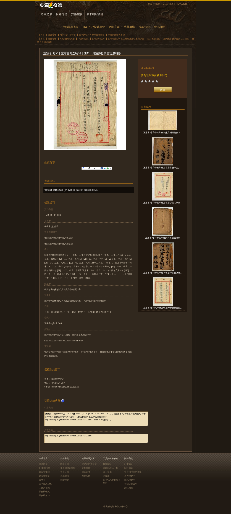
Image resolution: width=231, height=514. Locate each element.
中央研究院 (83, 39)
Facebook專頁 (169, 4)
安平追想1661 (45, 484)
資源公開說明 (130, 484)
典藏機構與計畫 (67, 39)
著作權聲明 (129, 476)
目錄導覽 (61, 14)
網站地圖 (128, 487)
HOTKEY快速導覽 (94, 26)
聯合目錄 (64, 464)
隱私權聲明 (129, 480)
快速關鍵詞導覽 (67, 468)
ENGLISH (182, 4)
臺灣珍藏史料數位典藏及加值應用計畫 (126, 39)
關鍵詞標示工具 (110, 468)
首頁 (150, 4)
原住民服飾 (44, 495)
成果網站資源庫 (89, 464)
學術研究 (86, 472)
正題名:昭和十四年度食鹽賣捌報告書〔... (162, 132)
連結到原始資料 (53, 189)
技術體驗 (77, 14)
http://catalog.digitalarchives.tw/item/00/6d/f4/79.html (96, 438)
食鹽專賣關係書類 (116, 35)
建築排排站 (44, 472)
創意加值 (86, 476)
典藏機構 (129, 26)
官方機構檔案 (153, 39)
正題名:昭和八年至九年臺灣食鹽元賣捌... (162, 308)
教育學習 (86, 468)
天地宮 (42, 480)
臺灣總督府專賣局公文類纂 (91, 35)
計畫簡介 (128, 464)
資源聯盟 (159, 26)
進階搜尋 (144, 26)
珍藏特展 (46, 14)
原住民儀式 (44, 491)
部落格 (157, 4)
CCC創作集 (44, 468)
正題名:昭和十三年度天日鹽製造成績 (162, 237)
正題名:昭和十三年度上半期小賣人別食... (162, 202)
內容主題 (114, 26)
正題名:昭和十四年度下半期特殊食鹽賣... (162, 273)
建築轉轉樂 (44, 476)
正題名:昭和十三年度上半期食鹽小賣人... (162, 167)
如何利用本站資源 (132, 472)
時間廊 (106, 476)
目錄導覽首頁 (71, 26)
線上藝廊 (107, 472)
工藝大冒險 (44, 487)
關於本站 (128, 468)
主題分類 (64, 472)
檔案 (73, 35)
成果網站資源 (94, 14)
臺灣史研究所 (98, 39)
